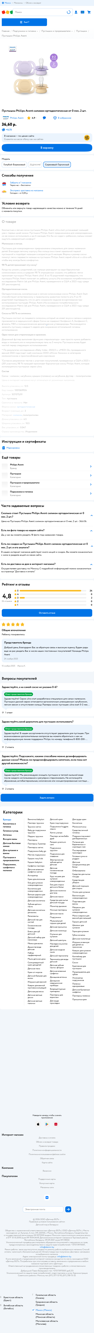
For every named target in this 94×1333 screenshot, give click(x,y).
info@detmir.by (47, 1247)
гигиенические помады (34, 926)
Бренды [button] (7, 819)
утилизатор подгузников (78, 979)
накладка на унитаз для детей (58, 945)
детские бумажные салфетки (81, 991)
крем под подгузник (59, 823)
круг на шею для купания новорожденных (57, 878)
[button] (24, 22)
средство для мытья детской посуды (59, 901)
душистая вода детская (34, 948)
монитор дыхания (58, 906)
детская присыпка (58, 927)
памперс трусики (36, 823)
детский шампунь (58, 940)
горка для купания (80, 931)
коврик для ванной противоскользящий (37, 986)
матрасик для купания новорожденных (79, 909)
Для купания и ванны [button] (10, 852)
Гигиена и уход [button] (10, 830)
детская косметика (36, 901)
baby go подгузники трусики (37, 831)
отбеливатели (78, 871)
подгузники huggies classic (59, 827)
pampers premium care (58, 843)
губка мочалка (78, 935)
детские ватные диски (35, 996)
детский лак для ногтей (35, 921)
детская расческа (35, 991)
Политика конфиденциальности (47, 1150)
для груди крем (79, 819)
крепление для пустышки (79, 967)
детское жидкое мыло (57, 951)
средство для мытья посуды (81, 875)
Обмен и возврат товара (47, 1142)
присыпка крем (79, 999)
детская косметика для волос (36, 911)
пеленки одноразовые (78, 985)
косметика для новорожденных (35, 890)
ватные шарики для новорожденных (36, 895)
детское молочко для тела (58, 891)
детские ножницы (58, 930)
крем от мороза (35, 972)
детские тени (34, 968)
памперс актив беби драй (59, 837)
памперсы (32, 840)
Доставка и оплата (47, 1137)
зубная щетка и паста (34, 905)
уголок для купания (81, 892)
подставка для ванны (78, 902)
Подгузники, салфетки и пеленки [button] (9, 867)
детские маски (57, 897)
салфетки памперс (36, 866)
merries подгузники (37, 855)
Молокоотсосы (79, 827)
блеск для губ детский (34, 932)
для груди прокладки (55, 1002)
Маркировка (12, 447)
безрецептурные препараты (57, 990)
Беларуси (54, 1224)
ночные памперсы (58, 910)
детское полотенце (81, 939)
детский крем (56, 819)
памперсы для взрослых (56, 996)
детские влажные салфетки (58, 972)
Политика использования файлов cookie (47, 1154)
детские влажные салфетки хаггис (36, 870)
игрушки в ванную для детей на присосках (80, 944)
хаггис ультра (56, 833)
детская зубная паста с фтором (57, 966)
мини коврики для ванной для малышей (81, 917)
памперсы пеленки (81, 996)
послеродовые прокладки (79, 851)
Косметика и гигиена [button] (9, 825)
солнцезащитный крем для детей (36, 963)
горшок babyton (35, 862)
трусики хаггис (34, 827)
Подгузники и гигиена (24, 31)
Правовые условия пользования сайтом (47, 1222)
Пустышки (81, 31)
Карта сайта (47, 1162)
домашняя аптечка (58, 977)
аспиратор (33, 875)
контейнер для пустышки (79, 957)
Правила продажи (47, 1146)
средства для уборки (78, 881)
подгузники (55, 917)
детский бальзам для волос (37, 977)
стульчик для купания (56, 935)
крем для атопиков (36, 879)
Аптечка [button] (7, 834)
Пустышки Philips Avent (14, 35)
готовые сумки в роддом (79, 857)
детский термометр (59, 956)
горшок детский (79, 922)
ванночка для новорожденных (79, 896)
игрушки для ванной (37, 982)
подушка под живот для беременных (81, 837)
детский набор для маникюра (36, 938)
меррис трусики (35, 836)
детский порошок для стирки (80, 887)
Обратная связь (47, 1158)
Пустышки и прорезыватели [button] (11, 859)
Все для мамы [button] (10, 839)
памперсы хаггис (35, 847)
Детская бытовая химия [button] (12, 845)
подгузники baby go (37, 851)
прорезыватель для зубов (81, 973)
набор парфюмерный (34, 954)
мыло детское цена (36, 959)
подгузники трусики (55, 849)
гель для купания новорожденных (35, 884)
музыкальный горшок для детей (58, 922)
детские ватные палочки (35, 1002)
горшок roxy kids (35, 858)
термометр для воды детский (59, 960)
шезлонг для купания (78, 926)
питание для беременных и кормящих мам (79, 844)
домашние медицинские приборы (56, 983)
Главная (5, 31)
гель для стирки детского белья (57, 886)
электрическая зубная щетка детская (56, 862)
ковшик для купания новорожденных (81, 951)
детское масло (57, 914)
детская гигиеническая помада (56, 870)
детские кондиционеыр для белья (81, 864)
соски (75, 962)
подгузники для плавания (57, 855)
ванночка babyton (36, 819)
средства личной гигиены (80, 831)
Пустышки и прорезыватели (56, 31)
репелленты (33, 916)
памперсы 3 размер (37, 844)
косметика (77, 823)
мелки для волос (35, 943)
